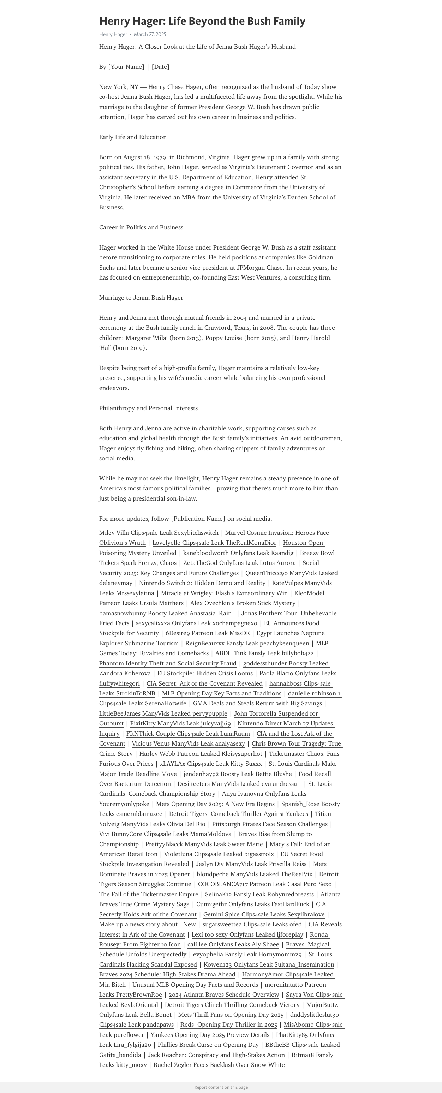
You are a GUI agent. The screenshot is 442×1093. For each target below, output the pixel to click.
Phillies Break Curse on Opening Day (208, 1045)
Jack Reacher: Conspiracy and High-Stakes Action (216, 1055)
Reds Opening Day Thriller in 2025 (228, 1024)
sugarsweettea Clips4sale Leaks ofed (252, 924)
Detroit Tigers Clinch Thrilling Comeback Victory (232, 1005)
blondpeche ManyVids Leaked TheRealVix (254, 874)
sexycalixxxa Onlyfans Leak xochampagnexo (196, 623)
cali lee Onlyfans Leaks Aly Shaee (233, 944)
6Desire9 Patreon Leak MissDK (208, 633)
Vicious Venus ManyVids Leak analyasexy (188, 743)
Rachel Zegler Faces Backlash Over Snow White (219, 1065)
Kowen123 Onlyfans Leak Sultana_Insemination (269, 964)
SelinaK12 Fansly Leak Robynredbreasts (259, 894)
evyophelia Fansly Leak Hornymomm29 (247, 954)
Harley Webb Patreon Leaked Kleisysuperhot (200, 754)
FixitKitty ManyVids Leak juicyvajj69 (180, 723)
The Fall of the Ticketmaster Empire (148, 894)
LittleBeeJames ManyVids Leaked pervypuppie (163, 713)
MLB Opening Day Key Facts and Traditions (221, 693)
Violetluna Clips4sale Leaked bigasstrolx (219, 854)
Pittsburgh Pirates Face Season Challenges (270, 824)
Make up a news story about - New (147, 924)
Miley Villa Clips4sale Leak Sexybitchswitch (159, 533)
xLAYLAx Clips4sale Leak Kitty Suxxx (211, 764)
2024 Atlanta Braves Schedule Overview (224, 994)
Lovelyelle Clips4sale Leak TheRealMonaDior (214, 542)
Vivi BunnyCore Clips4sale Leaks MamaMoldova (165, 834)
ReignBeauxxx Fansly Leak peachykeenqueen (247, 643)
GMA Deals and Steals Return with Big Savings (257, 703)
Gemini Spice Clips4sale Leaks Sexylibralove (264, 914)
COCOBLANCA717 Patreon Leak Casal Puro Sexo (265, 884)
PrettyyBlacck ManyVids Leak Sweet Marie (204, 844)
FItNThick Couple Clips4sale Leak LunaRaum (188, 733)
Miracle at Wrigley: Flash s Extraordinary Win (224, 593)
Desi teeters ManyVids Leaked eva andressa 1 (239, 784)
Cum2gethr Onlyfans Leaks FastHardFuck (252, 904)
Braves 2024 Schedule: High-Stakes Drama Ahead (167, 974)
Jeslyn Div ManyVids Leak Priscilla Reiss (251, 864)
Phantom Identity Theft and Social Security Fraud (168, 663)
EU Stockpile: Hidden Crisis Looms (205, 673)
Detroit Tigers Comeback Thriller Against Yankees (238, 814)
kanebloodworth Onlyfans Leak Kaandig (238, 553)
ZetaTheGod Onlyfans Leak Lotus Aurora (239, 563)
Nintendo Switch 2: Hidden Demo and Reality (202, 583)
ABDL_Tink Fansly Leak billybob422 (264, 653)
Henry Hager (113, 34)
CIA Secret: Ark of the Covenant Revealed (205, 683)
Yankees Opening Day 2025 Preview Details (210, 1035)
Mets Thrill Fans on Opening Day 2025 (230, 1015)
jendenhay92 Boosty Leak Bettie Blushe (238, 774)
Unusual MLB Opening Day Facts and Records (195, 985)
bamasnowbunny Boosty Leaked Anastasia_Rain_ (167, 613)
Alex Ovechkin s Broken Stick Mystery (242, 603)
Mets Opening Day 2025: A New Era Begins (215, 804)
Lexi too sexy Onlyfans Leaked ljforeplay (247, 934)
